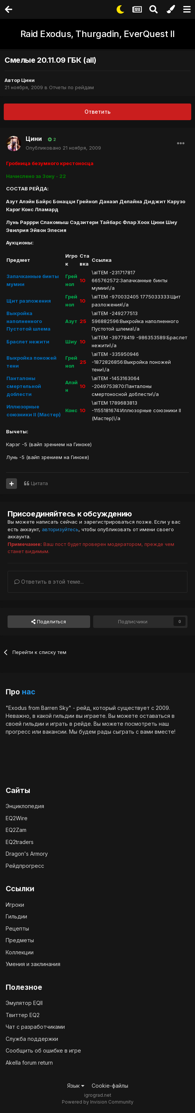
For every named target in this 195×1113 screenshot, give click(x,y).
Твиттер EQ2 (23, 1015)
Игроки (15, 904)
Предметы (20, 940)
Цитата (39, 483)
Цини (28, 80)
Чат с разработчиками (35, 1026)
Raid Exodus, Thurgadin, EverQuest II (97, 33)
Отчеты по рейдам (71, 87)
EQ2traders (20, 842)
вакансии (54, 731)
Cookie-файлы (110, 1085)
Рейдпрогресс (25, 866)
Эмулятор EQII (24, 1003)
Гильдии (16, 916)
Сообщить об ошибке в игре (43, 1050)
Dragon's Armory (27, 853)
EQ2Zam (16, 830)
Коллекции (20, 952)
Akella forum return (29, 1062)
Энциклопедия (25, 806)
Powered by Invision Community (98, 1102)
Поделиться (48, 621)
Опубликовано (63, 148)
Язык (75, 1085)
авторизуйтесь (60, 529)
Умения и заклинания (33, 964)
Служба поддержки (32, 1039)
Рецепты (17, 928)
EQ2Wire (17, 818)
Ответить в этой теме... (49, 581)
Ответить (97, 111)
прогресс (18, 731)
